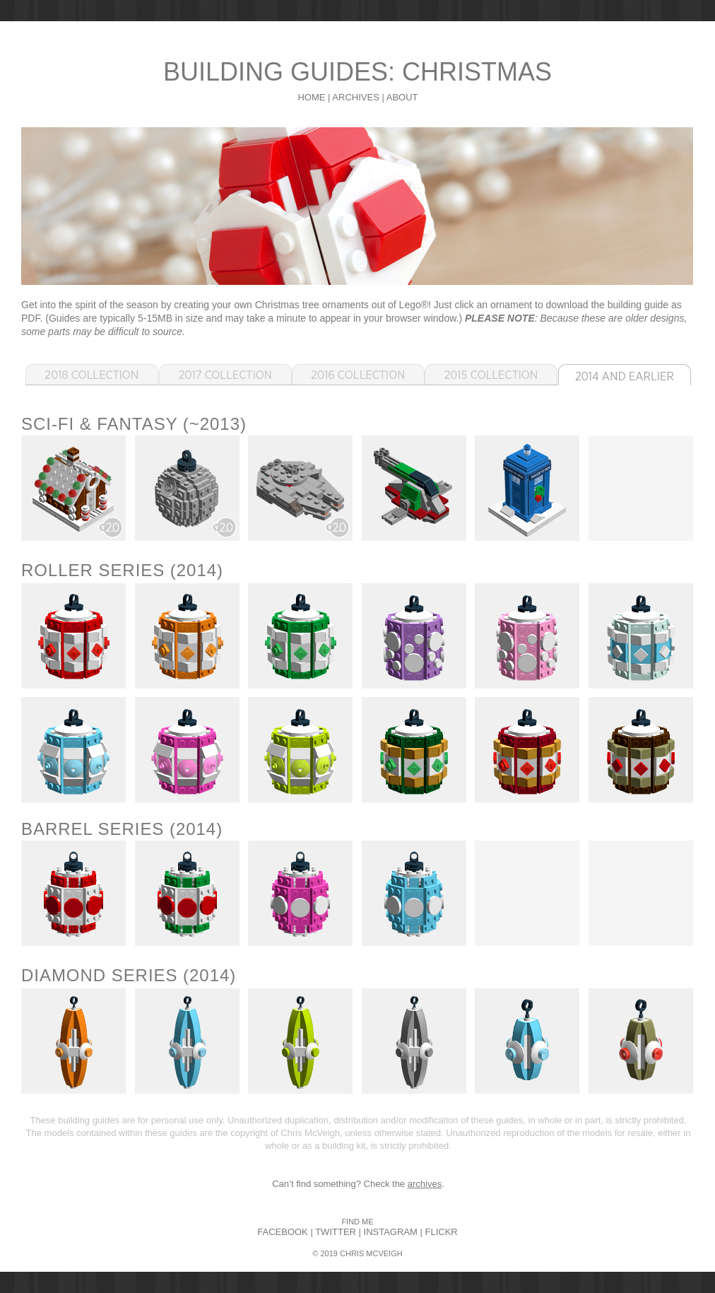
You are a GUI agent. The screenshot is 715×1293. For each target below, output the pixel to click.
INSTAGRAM (391, 1232)
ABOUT (402, 97)
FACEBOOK (282, 1232)
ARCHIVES (355, 97)
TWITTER (335, 1232)
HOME (311, 97)
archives (425, 1183)
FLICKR (441, 1232)
